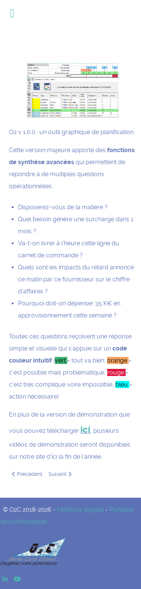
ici (85, 429)
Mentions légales (80, 509)
